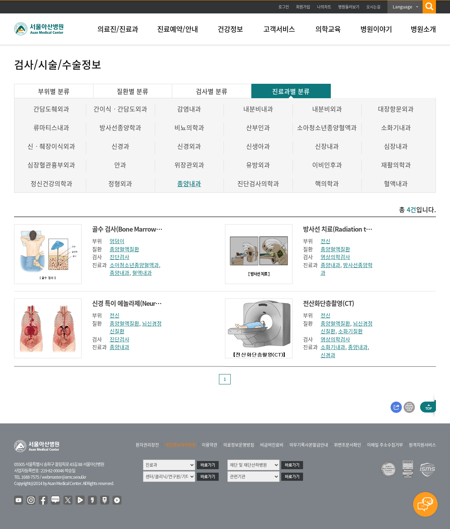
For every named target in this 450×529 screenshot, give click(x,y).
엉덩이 (117, 241)
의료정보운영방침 (238, 445)
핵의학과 (327, 183)
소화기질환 (350, 331)
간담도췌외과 (51, 109)
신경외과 (189, 146)
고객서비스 (279, 29)
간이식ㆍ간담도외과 (120, 109)
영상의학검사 (335, 257)
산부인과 (258, 127)
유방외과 (258, 165)
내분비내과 (258, 109)
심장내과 (396, 146)
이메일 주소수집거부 (385, 445)
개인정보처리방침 (180, 445)
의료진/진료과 (117, 29)
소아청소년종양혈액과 (327, 127)
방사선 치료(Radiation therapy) (345, 229)
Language (402, 7)
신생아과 (258, 146)
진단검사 (119, 257)
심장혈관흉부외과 (51, 165)
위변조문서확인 (347, 445)
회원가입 (303, 7)
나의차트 (324, 7)
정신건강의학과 (51, 183)
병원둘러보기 (348, 7)
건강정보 (230, 29)
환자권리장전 (147, 445)
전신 (325, 241)
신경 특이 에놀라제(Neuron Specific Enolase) (151, 303)
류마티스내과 (51, 127)
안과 (120, 165)
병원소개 (423, 29)
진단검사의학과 (258, 183)
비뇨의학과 (189, 127)
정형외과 (120, 183)
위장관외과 (189, 165)
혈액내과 (396, 183)
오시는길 (373, 7)
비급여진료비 (271, 445)
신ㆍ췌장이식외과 (51, 146)
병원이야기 (376, 29)
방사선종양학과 (120, 127)
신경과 (120, 146)
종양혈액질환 (124, 249)
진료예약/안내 (177, 29)
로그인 (283, 7)
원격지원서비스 (422, 445)
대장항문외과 (396, 109)
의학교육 (328, 29)
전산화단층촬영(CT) (328, 303)
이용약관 (209, 445)
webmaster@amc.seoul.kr (64, 477)
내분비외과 (327, 109)
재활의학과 (396, 165)
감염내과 (189, 109)
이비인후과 (327, 165)
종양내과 (189, 183)
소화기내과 (396, 127)
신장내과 (327, 146)
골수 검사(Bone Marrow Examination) (143, 229)
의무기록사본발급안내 (308, 445)
